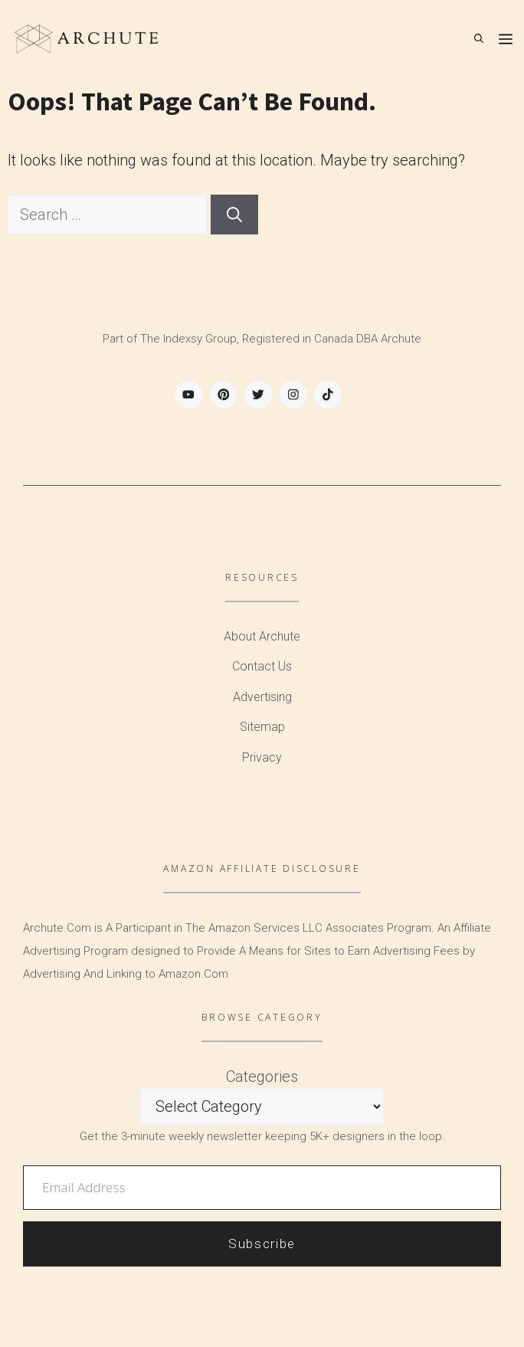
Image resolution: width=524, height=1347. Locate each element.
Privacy (262, 757)
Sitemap (262, 726)
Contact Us (262, 666)
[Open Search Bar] (479, 38)
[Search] (234, 214)
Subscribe (262, 1243)
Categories (262, 1076)
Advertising (262, 697)
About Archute (262, 636)
